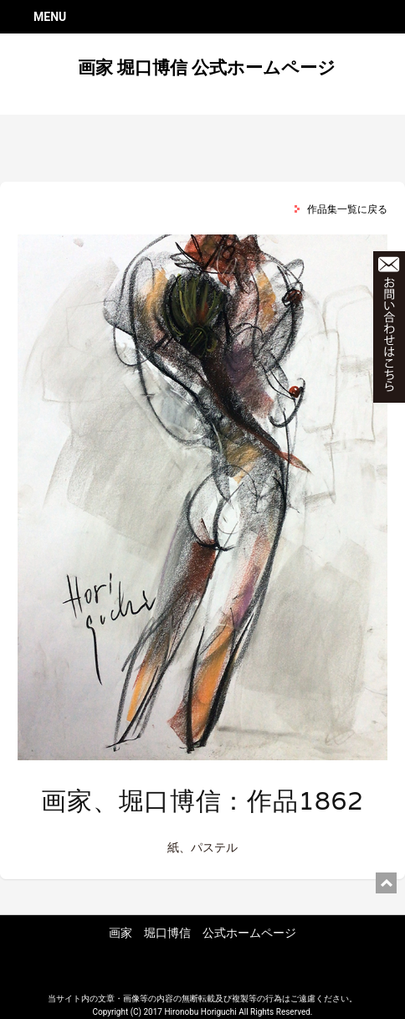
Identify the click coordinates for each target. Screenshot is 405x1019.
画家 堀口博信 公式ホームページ (207, 68)
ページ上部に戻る (386, 882)
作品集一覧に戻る (347, 209)
